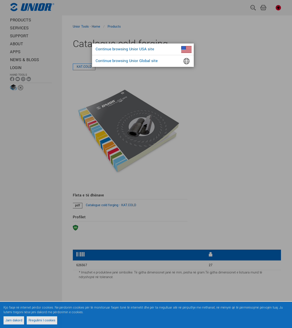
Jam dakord (13, 320)
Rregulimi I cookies (41, 320)
